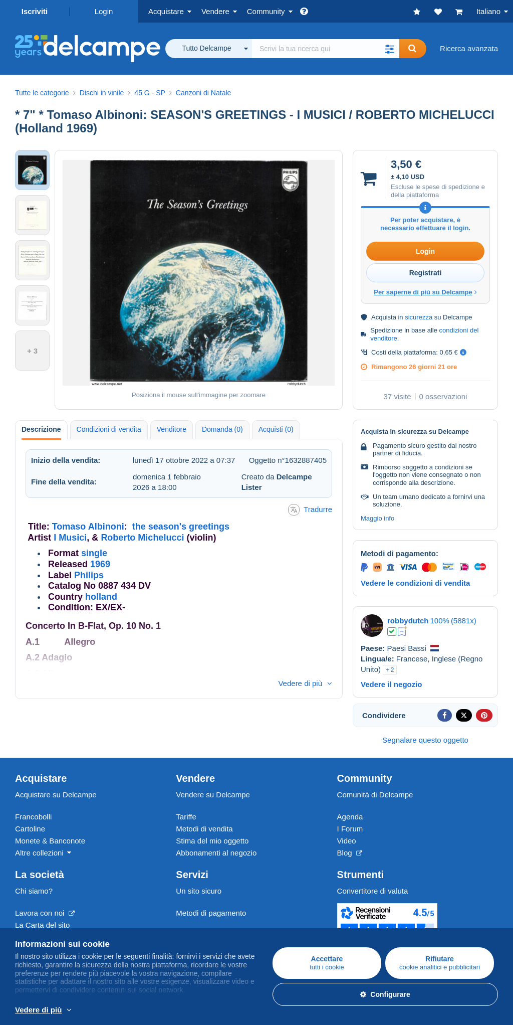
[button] (389, 49)
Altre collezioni (39, 852)
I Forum (350, 828)
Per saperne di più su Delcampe (425, 292)
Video (346, 840)
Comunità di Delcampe (375, 794)
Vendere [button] (215, 11)
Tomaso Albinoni (88, 527)
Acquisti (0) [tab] (276, 429)
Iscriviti (35, 11)
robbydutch (408, 620)
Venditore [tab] (171, 429)
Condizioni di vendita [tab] (109, 429)
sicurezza (418, 317)
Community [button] (266, 11)
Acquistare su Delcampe (56, 794)
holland (101, 597)
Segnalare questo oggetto (425, 740)
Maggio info (377, 518)
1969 (100, 564)
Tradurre (310, 510)
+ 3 (32, 351)
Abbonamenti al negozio (216, 852)
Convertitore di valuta (372, 891)
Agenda (350, 816)
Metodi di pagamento (211, 913)
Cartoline (30, 828)
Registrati (425, 273)
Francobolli (33, 816)
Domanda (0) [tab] (222, 429)
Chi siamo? (34, 891)
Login (104, 11)
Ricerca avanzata (469, 48)
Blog (349, 852)
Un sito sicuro (198, 891)
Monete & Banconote (50, 840)
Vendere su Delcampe (213, 794)
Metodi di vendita (204, 828)
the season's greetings (180, 527)
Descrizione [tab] (41, 429)
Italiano (488, 11)
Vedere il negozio (391, 684)
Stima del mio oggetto (212, 840)
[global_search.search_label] (325, 48)
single (94, 553)
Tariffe (186, 816)
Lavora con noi (45, 913)
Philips (89, 575)
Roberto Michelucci (142, 538)
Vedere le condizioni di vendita (415, 583)
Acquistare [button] (166, 11)
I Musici (70, 538)
